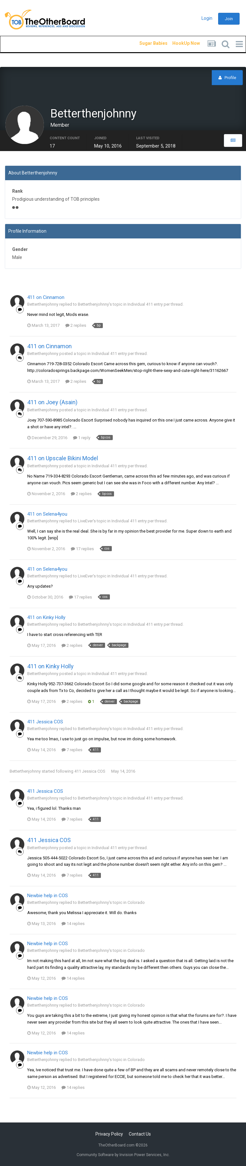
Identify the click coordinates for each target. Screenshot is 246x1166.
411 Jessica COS (45, 722)
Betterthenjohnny (25, 771)
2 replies (75, 326)
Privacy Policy (109, 1134)
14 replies (73, 924)
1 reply (81, 438)
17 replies (82, 549)
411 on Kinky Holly (46, 618)
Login (206, 18)
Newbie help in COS (47, 896)
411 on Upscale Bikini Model (62, 459)
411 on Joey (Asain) (52, 402)
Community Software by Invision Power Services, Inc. (123, 1155)
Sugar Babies (145, 43)
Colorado (136, 903)
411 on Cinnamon (45, 298)
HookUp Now (178, 43)
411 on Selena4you (47, 515)
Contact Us (140, 1134)
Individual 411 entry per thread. (155, 304)
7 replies (72, 750)
